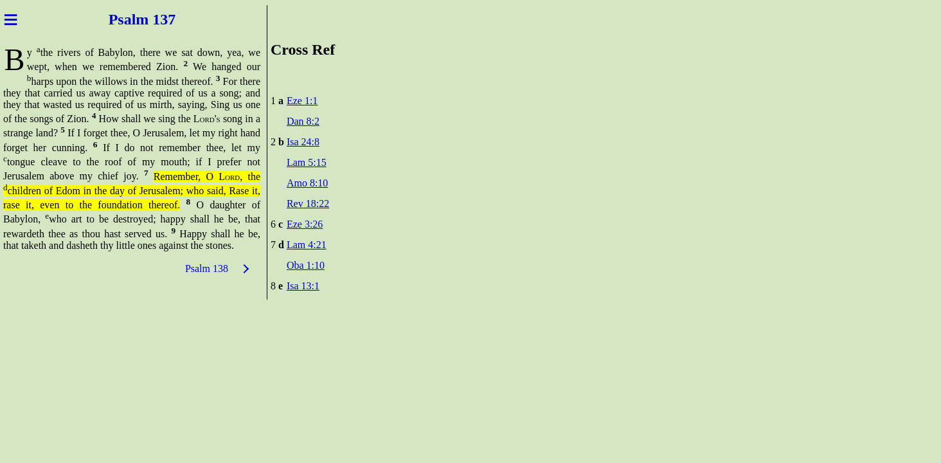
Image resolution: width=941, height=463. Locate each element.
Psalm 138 (206, 268)
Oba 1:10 (306, 265)
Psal (120, 19)
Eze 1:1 (302, 100)
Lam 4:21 (307, 244)
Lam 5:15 (307, 162)
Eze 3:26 (305, 224)
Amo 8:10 (307, 182)
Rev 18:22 (308, 203)
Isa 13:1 (303, 285)
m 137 (157, 19)
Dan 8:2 (303, 121)
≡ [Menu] (10, 19)
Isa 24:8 (303, 141)
